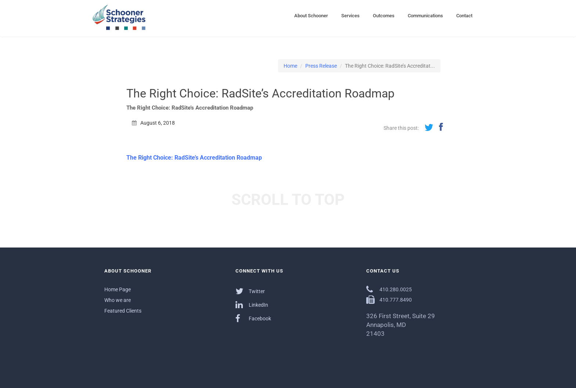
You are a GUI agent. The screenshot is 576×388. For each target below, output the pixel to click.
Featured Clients (122, 311)
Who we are (117, 300)
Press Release (321, 66)
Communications (425, 15)
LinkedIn (251, 304)
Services (350, 15)
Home (290, 66)
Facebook (253, 318)
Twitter (250, 291)
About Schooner (311, 15)
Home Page (117, 289)
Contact (464, 15)
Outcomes (384, 15)
